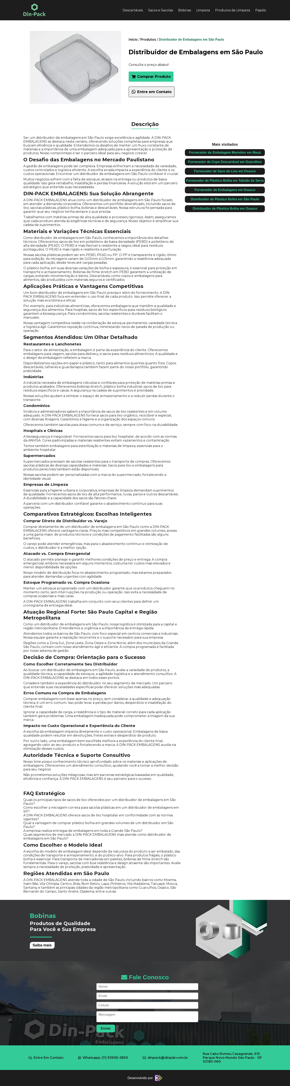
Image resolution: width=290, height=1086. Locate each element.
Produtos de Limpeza (232, 10)
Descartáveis (133, 10)
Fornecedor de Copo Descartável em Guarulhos (225, 162)
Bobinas (184, 10)
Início (133, 39)
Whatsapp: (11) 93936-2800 (103, 1058)
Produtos (148, 39)
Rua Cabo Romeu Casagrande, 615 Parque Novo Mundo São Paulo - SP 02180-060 (232, 1057)
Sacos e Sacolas (160, 10)
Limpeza (203, 10)
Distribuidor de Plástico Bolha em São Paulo (225, 199)
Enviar (106, 1028)
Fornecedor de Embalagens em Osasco (225, 190)
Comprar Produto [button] (151, 76)
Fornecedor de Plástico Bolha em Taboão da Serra (225, 180)
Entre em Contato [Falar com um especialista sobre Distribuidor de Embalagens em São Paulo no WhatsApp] (151, 92)
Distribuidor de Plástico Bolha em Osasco (225, 208)
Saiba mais (42, 945)
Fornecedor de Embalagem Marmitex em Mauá (225, 152)
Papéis (260, 10)
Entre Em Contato (46, 1058)
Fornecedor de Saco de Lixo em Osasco (225, 171)
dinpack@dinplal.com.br (165, 1058)
